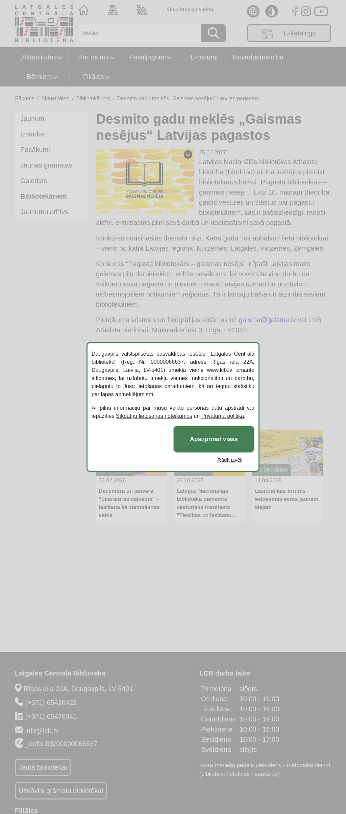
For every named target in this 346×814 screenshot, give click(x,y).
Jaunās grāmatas (46, 165)
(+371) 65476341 (51, 716)
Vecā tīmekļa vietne (189, 9)
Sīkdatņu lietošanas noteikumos (154, 416)
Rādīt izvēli (230, 460)
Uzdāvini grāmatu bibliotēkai (61, 790)
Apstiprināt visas (214, 439)
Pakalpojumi (147, 57)
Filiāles (93, 76)
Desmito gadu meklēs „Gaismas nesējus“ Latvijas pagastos (188, 98)
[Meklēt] (138, 33)
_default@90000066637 (61, 743)
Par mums (93, 57)
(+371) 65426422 (51, 702)
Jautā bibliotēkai (43, 767)
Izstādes (32, 134)
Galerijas (33, 180)
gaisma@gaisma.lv (267, 320)
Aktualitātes (39, 57)
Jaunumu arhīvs (44, 211)
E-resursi (204, 57)
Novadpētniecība (258, 57)
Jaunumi (33, 118)
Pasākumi (35, 149)
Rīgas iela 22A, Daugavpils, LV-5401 (78, 688)
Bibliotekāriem (93, 98)
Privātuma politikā (222, 416)
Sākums (24, 98)
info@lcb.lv (41, 730)
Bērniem (39, 76)
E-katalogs (289, 33)
